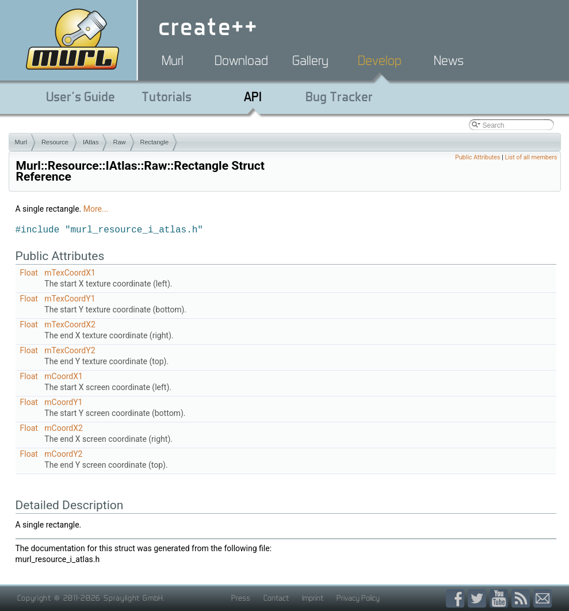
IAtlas (91, 142)
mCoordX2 (63, 428)
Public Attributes (478, 157)
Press (240, 597)
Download (241, 60)
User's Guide (80, 97)
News (449, 60)
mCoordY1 (63, 402)
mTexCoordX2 (70, 324)
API (253, 97)
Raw (119, 142)
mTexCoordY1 (69, 298)
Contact (276, 597)
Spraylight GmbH (133, 597)
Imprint (312, 597)
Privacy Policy (358, 597)
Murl (173, 60)
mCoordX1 (63, 376)
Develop (380, 60)
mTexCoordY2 (69, 350)
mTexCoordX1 (70, 272)
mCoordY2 (63, 454)
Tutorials (167, 97)
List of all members (531, 157)
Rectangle (154, 142)
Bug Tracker (339, 97)
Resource (54, 142)
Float (29, 272)
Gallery (310, 60)
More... (95, 208)
